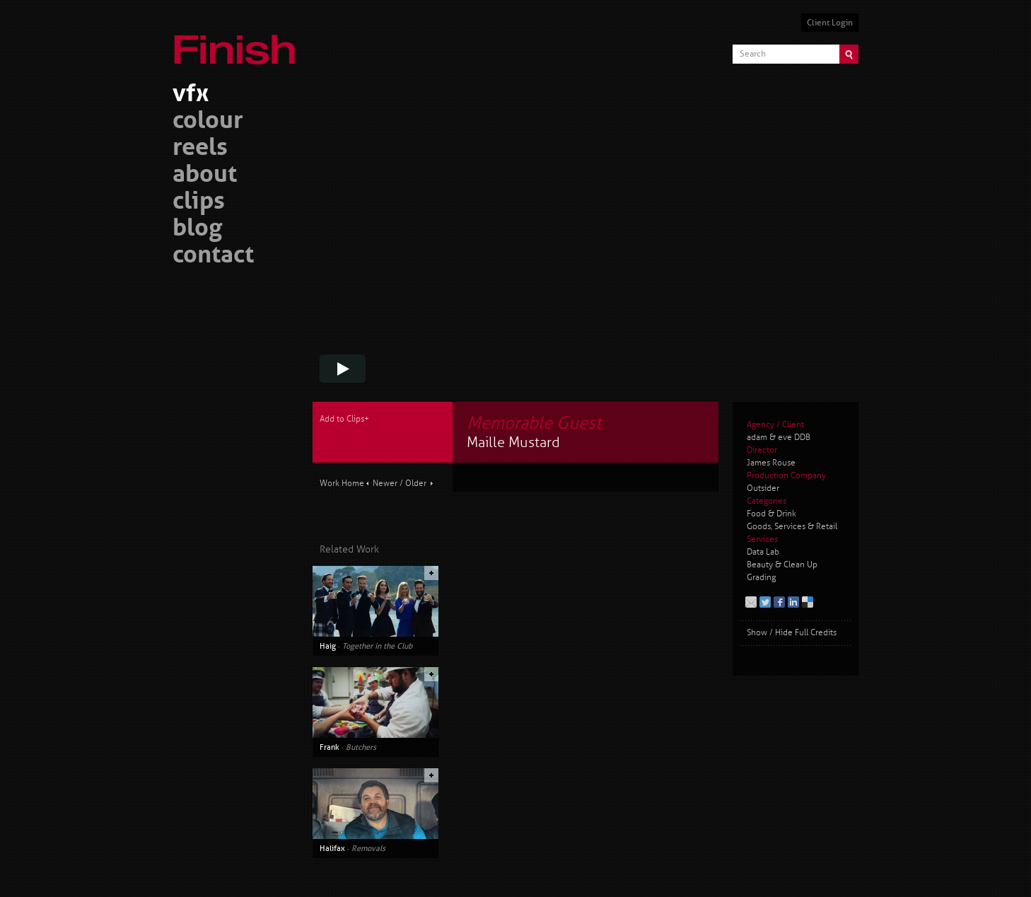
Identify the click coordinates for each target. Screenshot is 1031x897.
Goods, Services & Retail (792, 526)
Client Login (830, 22)
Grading (761, 577)
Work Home (342, 483)
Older (415, 483)
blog (197, 229)
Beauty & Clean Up (782, 565)
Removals (368, 848)
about (205, 175)
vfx (191, 95)
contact (213, 256)
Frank (329, 747)
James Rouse (771, 463)
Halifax (332, 848)
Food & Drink (771, 514)
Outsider (763, 488)
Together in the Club (377, 646)
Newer (385, 483)
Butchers (361, 747)
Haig (328, 646)
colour (208, 122)
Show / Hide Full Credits (792, 632)
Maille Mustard (513, 442)
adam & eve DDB (778, 437)
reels (200, 149)
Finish (238, 41)
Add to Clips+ (344, 419)
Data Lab (763, 552)
